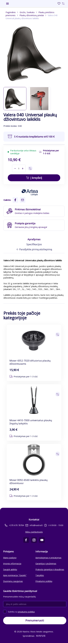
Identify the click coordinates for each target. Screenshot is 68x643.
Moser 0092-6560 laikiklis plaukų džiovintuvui (28, 481)
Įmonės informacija (12, 563)
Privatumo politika (43, 581)
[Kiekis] (19, 168)
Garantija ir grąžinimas (45, 563)
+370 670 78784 (14, 525)
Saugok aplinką (10, 569)
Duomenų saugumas (13, 581)
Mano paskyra (9, 557)
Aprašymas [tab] (34, 239)
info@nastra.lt (34, 525)
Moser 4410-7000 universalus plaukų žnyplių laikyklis (30, 422)
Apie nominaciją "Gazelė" (15, 575)
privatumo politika (26, 611)
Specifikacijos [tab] (34, 244)
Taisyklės (39, 575)
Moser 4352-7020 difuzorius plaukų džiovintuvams (29, 362)
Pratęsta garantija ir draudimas (49, 569)
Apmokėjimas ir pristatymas (48, 557)
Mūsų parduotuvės (34, 532)
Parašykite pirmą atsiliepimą (34, 249)
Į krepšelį (34, 178)
